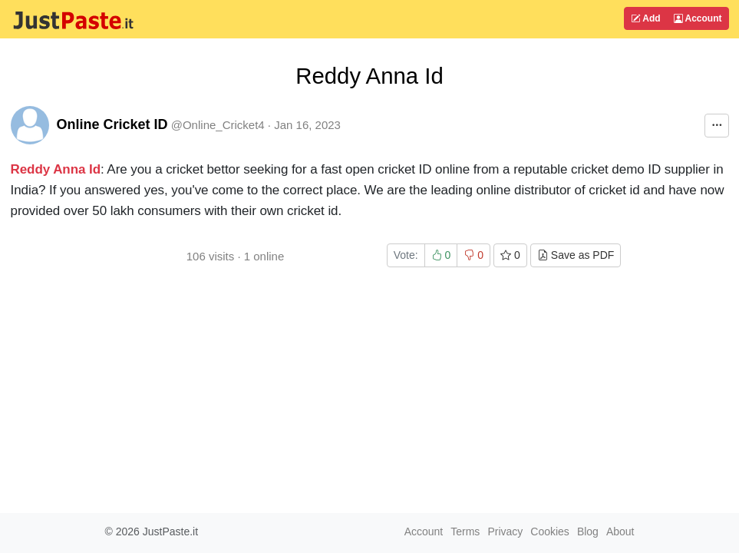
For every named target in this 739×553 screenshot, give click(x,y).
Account (698, 18)
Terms (465, 531)
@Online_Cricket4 (218, 124)
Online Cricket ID (112, 124)
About (620, 531)
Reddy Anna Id (56, 169)
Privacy (505, 531)
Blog (588, 531)
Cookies (549, 531)
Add (645, 18)
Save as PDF (575, 255)
